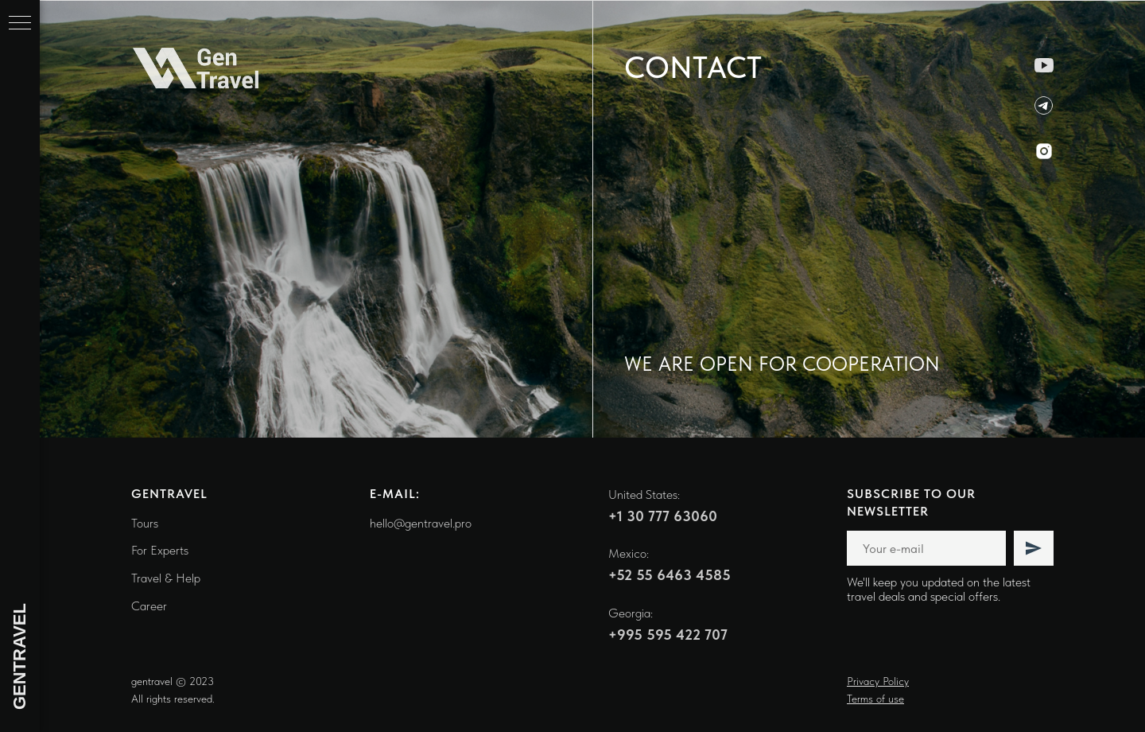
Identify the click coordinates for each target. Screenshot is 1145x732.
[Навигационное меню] (20, 24)
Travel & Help (165, 578)
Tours (144, 523)
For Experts (159, 550)
